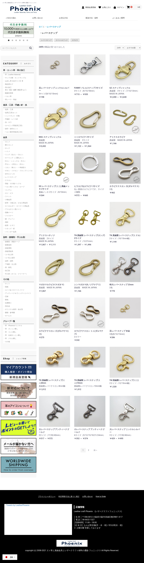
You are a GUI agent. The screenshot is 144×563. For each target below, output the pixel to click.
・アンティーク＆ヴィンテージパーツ (17, 293)
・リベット (7, 196)
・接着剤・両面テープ (11, 242)
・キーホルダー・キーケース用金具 (16, 206)
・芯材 (5, 296)
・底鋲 (5, 222)
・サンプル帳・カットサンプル (14, 78)
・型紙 (5, 287)
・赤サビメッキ (9, 174)
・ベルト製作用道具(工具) (12, 132)
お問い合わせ (37, 18)
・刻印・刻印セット (10, 129)
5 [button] (24, 41)
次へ (95, 450)
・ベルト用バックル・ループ (13, 187)
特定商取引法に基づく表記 (68, 496)
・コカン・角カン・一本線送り (14, 167)
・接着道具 (7, 245)
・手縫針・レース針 (10, 119)
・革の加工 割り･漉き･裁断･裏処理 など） (15, 88)
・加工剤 (6, 271)
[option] (18, 30)
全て (41, 27)
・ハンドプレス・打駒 (11, 116)
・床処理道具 (8, 251)
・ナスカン (7, 180)
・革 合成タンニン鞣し (12, 335)
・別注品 (6, 306)
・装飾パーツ (8, 212)
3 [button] (16, 41)
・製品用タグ (8, 84)
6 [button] (28, 41)
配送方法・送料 (92, 18)
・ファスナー (8, 216)
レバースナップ (46, 40)
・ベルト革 (7, 96)
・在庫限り (7, 303)
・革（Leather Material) (12, 74)
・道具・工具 (8, 109)
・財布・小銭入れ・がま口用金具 (15, 203)
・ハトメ (6, 151)
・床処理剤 (7, 248)
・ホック (6, 148)
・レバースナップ (9, 177)
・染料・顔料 (8, 261)
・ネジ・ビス (8, 193)
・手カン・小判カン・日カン (13, 164)
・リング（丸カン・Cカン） (13, 155)
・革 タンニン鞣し (10, 329)
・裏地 (5, 300)
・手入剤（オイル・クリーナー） (15, 274)
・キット (6, 284)
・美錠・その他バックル (12, 183)
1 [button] (9, 41)
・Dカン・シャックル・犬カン (14, 161)
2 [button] (13, 41)
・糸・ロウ (7, 122)
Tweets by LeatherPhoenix (17, 505)
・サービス (7, 316)
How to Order (101, 496)
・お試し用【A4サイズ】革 (13, 81)
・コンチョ (7, 190)
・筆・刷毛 (7, 267)
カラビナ (75, 40)
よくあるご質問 (118, 18)
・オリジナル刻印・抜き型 (13, 309)
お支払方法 (63, 18)
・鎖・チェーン (9, 219)
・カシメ (6, 142)
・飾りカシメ (8, 145)
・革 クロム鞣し (9, 338)
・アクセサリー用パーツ (12, 209)
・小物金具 (7, 200)
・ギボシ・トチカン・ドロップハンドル (18, 171)
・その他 (6, 342)
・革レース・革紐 (9, 99)
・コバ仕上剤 (8, 254)
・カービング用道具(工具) (12, 125)
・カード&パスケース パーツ (13, 290)
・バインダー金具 (9, 232)
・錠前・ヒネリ (9, 225)
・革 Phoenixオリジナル (12, 325)
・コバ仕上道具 (9, 258)
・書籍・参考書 (9, 312)
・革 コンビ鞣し (9, 332)
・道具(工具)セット (10, 113)
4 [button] (20, 41)
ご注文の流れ (11, 18)
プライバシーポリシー (46, 496)
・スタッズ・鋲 (9, 228)
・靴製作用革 (8, 93)
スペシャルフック (62, 40)
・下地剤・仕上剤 (9, 264)
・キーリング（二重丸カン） (13, 158)
